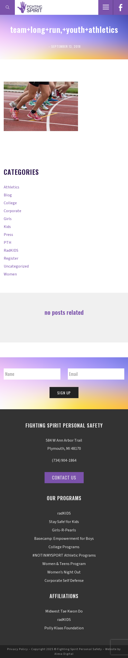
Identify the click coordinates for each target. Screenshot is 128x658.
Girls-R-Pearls (64, 530)
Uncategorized (16, 266)
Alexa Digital (64, 654)
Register (11, 258)
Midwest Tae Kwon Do (64, 611)
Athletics (11, 187)
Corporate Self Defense (64, 580)
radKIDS (11, 250)
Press (8, 234)
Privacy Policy (17, 649)
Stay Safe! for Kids (64, 521)
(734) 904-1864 (64, 460)
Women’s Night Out (64, 572)
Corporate (12, 211)
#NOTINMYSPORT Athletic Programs (64, 555)
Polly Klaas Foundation (64, 628)
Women (10, 274)
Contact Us (64, 477)
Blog (8, 195)
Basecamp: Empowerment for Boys (64, 538)
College (10, 203)
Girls (8, 219)
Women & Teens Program (64, 564)
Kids (7, 226)
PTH (7, 242)
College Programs (64, 547)
